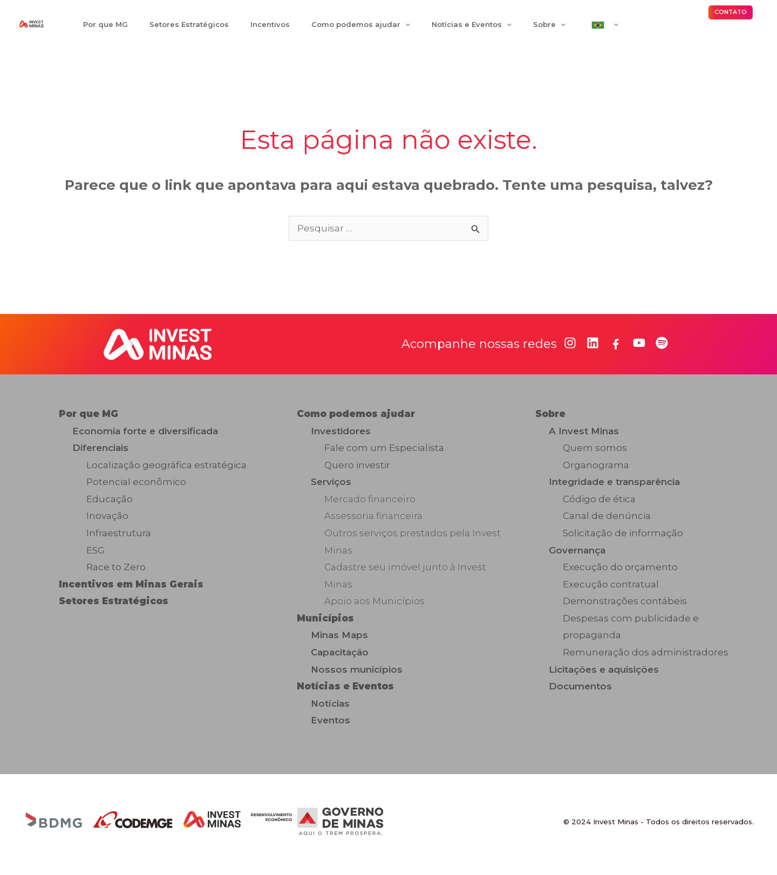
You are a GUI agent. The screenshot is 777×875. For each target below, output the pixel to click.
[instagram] (570, 349)
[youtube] (639, 349)
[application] (382, 27)
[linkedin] (593, 349)
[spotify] (662, 349)
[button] (730, 16)
